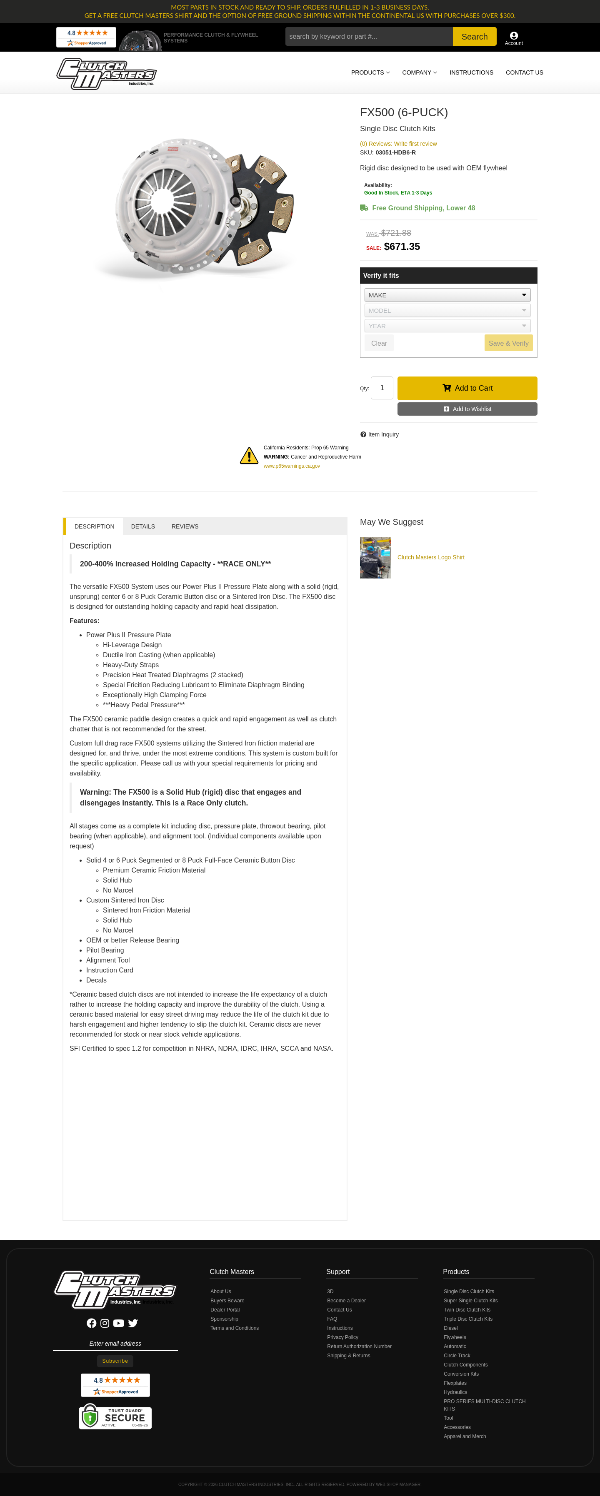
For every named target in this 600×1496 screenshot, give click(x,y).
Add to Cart (474, 388)
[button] (391, 36)
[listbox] (448, 295)
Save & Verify (509, 343)
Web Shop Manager (398, 1484)
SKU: (367, 152)
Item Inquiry (383, 434)
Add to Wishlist (472, 409)
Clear (379, 343)
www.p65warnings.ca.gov (292, 466)
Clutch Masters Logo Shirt (431, 557)
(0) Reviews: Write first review (398, 143)
